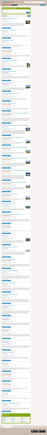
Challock (4, 418)
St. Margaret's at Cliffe (23, 418)
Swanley (22, 419)
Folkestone (4, 421)
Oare (12, 420)
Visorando (3, 6)
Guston (13, 417)
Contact (3, 431)
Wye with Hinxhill (23, 422)
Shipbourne (13, 421)
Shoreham (22, 417)
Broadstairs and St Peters (6, 417)
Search (28, 12)
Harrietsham (13, 418)
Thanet (22, 420)
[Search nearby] (29, 10)
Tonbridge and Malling (24, 421)
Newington (13, 419)
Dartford (4, 419)
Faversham (4, 420)
